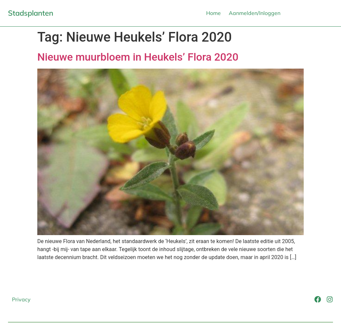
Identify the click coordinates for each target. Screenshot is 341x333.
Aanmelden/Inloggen (254, 13)
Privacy (21, 299)
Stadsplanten (30, 13)
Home (213, 13)
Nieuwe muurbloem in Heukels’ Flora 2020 (137, 57)
